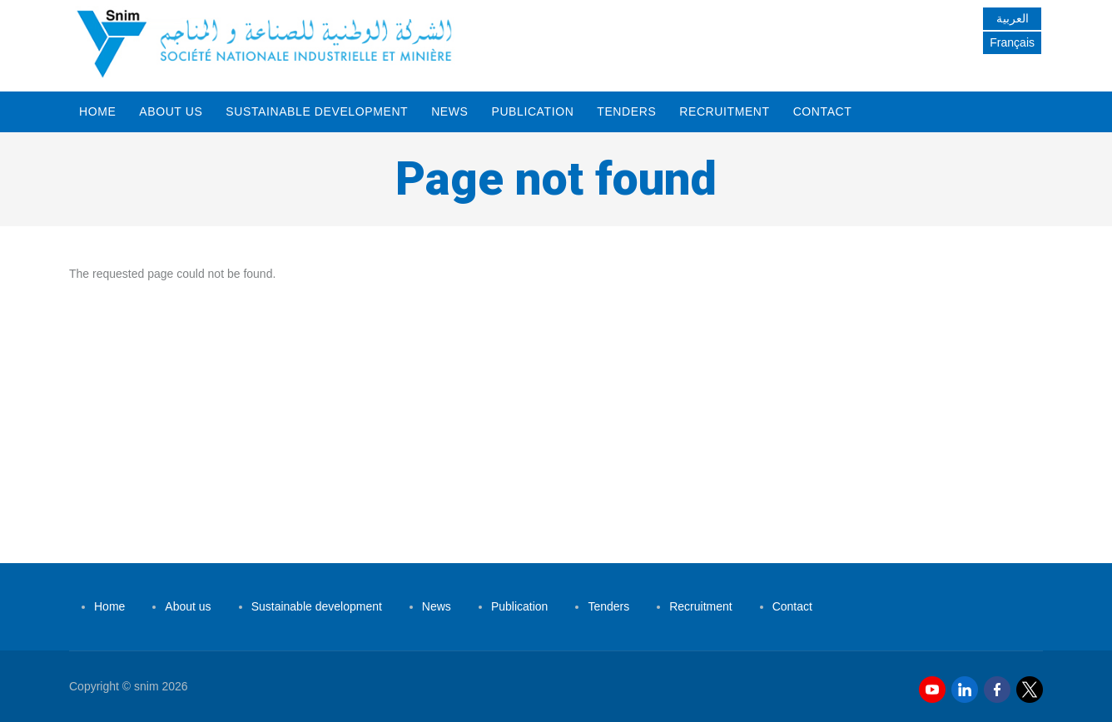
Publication (532, 111)
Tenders (626, 111)
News (449, 111)
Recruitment (724, 111)
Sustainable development (317, 111)
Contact (822, 111)
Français (1012, 42)
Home (97, 111)
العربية (1012, 18)
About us (170, 111)
